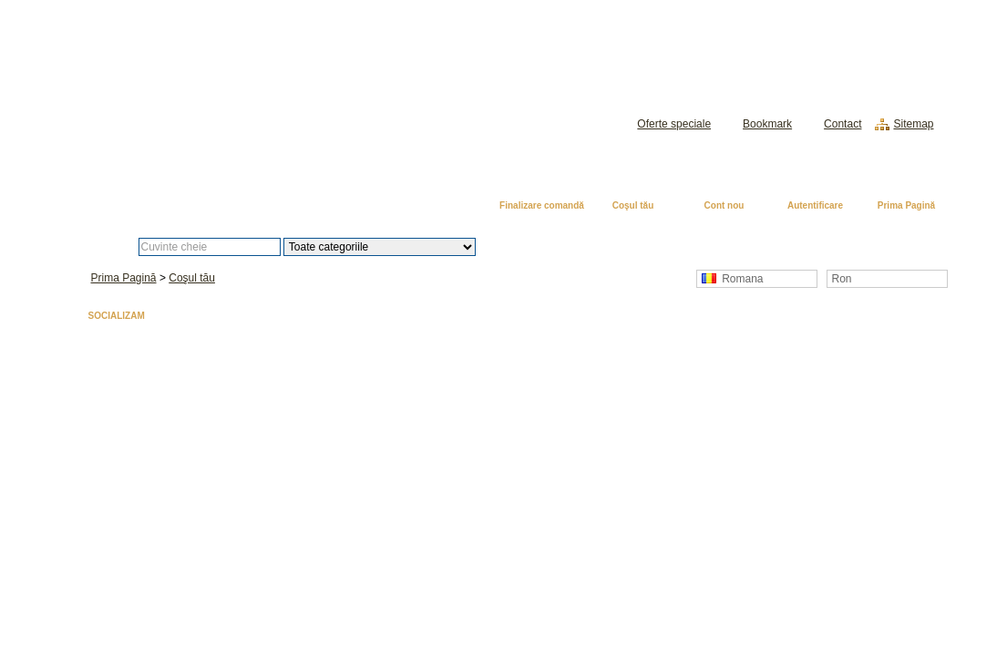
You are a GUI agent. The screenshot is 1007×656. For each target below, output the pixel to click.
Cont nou (724, 205)
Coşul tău (633, 205)
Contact (842, 124)
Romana (733, 278)
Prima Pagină (906, 205)
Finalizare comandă (541, 205)
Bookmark (767, 124)
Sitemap (913, 124)
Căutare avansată (570, 247)
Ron (842, 278)
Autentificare (815, 205)
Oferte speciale (674, 124)
